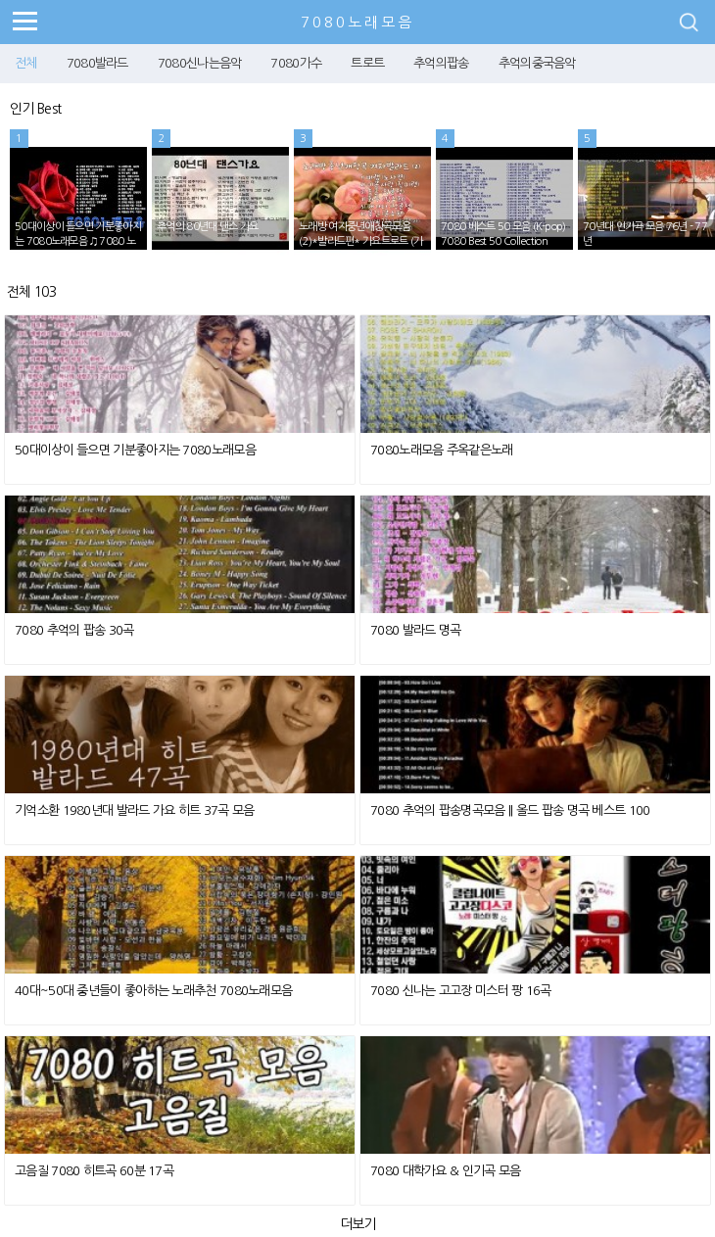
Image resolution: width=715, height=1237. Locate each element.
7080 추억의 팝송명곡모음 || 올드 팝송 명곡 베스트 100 (510, 810)
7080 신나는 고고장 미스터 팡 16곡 (460, 990)
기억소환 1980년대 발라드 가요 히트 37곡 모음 (134, 810)
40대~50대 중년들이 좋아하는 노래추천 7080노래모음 (153, 990)
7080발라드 (97, 63)
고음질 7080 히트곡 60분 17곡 (94, 1171)
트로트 (367, 63)
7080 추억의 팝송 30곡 (74, 630)
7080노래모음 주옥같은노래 (441, 450)
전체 (26, 63)
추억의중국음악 (537, 63)
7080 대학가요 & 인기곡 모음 (445, 1171)
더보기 (358, 1224)
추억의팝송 (441, 63)
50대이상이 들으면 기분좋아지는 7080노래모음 (135, 450)
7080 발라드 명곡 (415, 630)
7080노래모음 (357, 22)
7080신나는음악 (200, 63)
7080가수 (295, 63)
